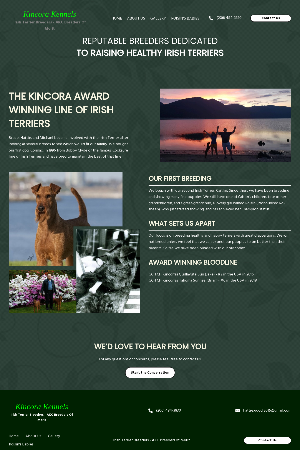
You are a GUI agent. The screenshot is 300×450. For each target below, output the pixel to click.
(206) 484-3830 (229, 18)
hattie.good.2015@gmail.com (267, 396)
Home (14, 422)
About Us (33, 422)
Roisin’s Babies (21, 430)
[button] (270, 18)
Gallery (54, 422)
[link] (116, 18)
